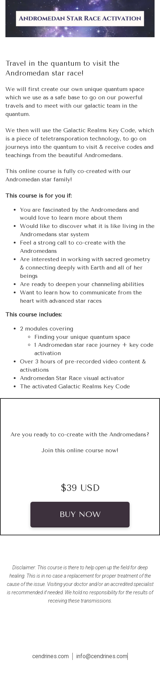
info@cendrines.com (101, 656)
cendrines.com (50, 656)
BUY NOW (80, 514)
